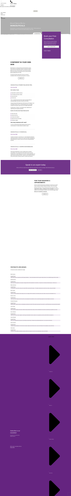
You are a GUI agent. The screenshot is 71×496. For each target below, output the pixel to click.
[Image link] (29, 439)
